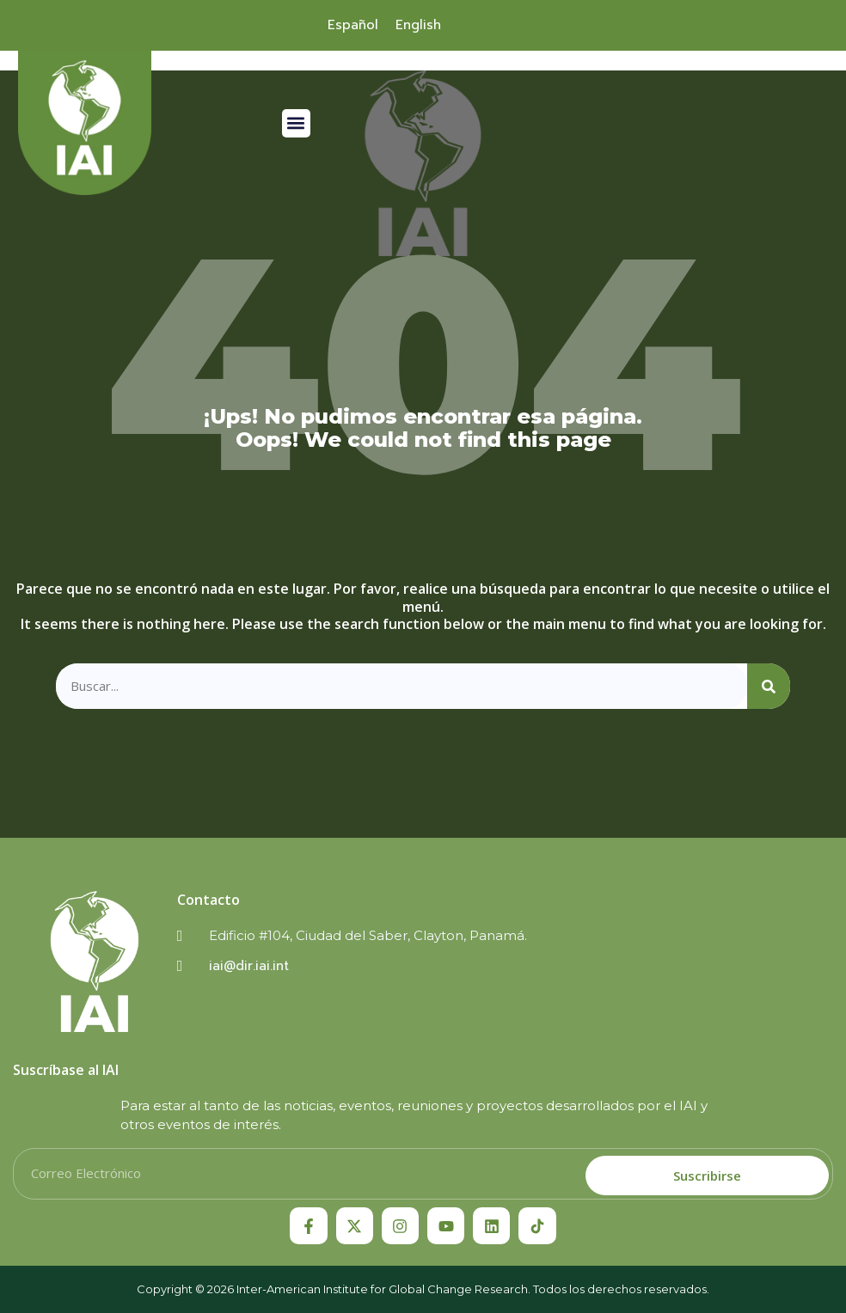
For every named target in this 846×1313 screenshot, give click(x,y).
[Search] (768, 686)
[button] (296, 123)
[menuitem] (353, 25)
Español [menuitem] (353, 24)
